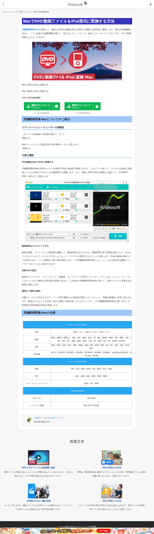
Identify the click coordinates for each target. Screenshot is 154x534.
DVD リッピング (25, 12)
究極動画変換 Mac (30, 29)
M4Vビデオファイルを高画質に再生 (38, 467)
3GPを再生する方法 (112, 501)
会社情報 (92, 527)
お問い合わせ (70, 527)
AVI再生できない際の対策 (39, 501)
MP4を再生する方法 (111, 467)
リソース (13, 12)
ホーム (5, 12)
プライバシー (82, 527)
